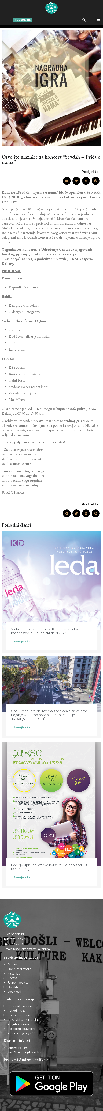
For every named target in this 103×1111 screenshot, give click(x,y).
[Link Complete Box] (51, 592)
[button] (84, 20)
